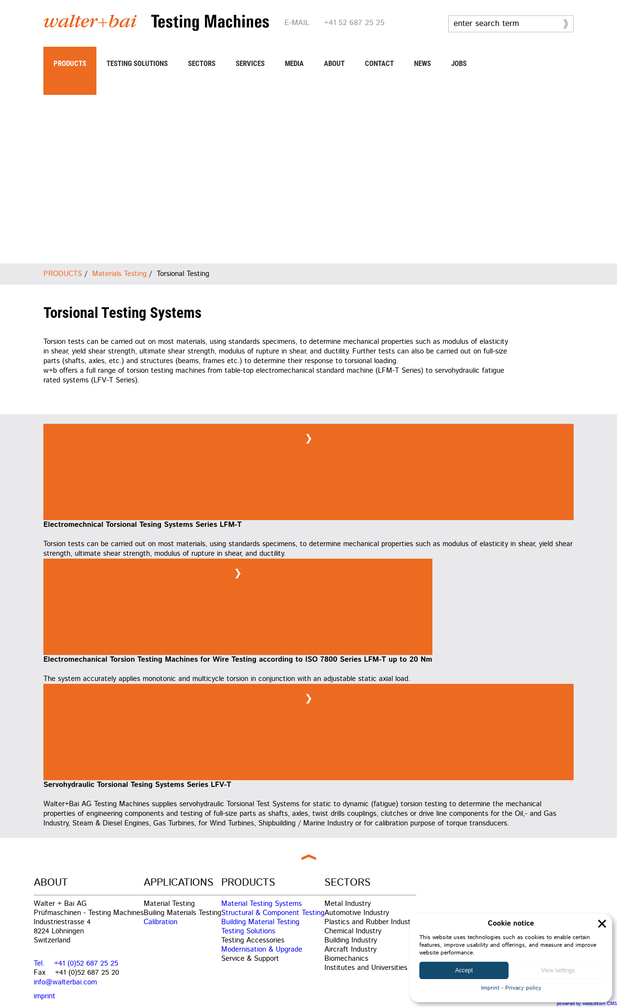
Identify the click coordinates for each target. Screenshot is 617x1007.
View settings (558, 970)
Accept (464, 970)
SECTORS (201, 63)
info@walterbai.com (65, 982)
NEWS (422, 63)
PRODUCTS (70, 63)
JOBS (459, 63)
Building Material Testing (260, 922)
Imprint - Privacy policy (511, 988)
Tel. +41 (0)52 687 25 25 (76, 963)
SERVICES (250, 63)
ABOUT (334, 63)
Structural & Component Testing (272, 913)
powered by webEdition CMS (587, 1003)
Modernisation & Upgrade (261, 949)
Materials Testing (119, 274)
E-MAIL (296, 22)
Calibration (160, 922)
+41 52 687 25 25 (354, 22)
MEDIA (294, 63)
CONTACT (379, 63)
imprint (44, 996)
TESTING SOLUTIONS (137, 63)
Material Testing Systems (261, 904)
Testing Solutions (248, 931)
